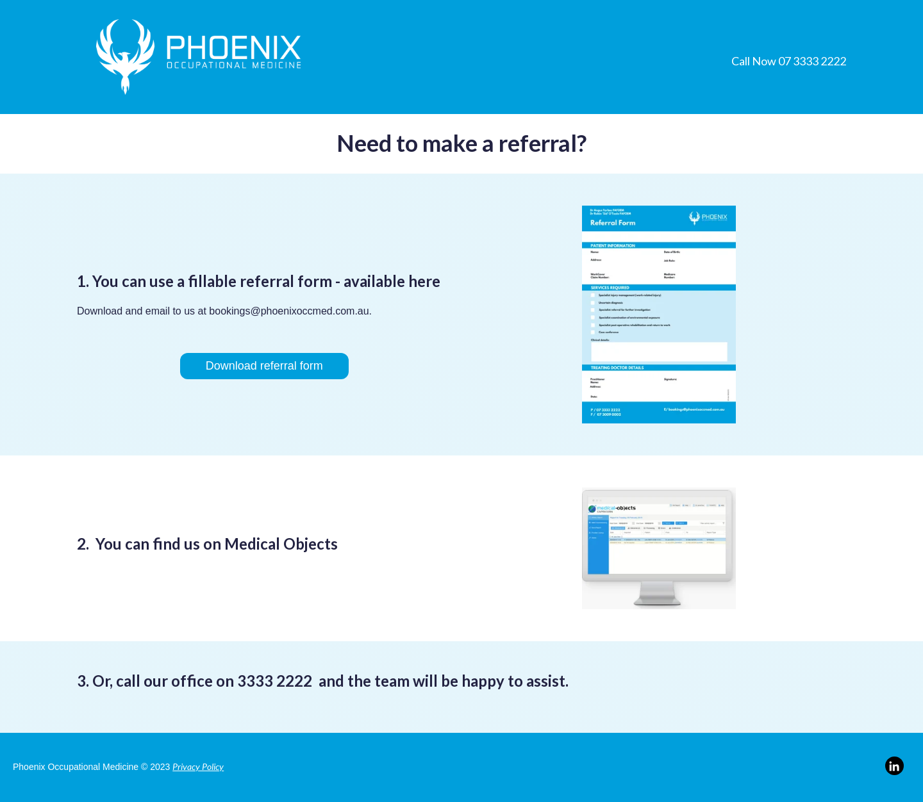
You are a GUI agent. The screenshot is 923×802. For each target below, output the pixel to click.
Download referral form (264, 365)
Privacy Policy (198, 766)
